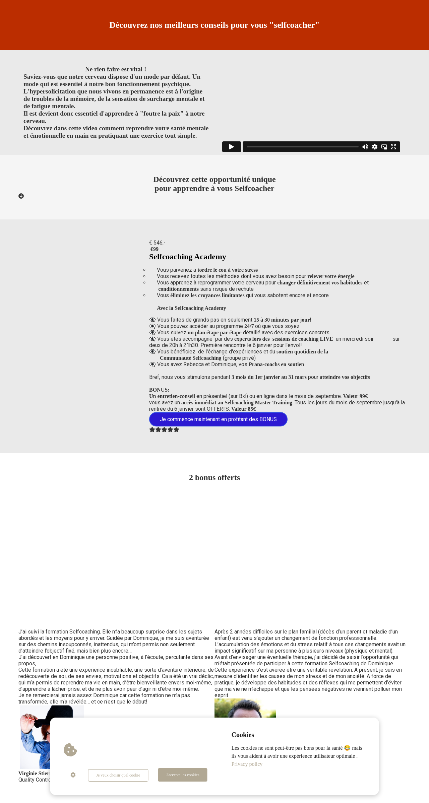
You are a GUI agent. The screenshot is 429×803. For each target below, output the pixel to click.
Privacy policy (247, 765)
